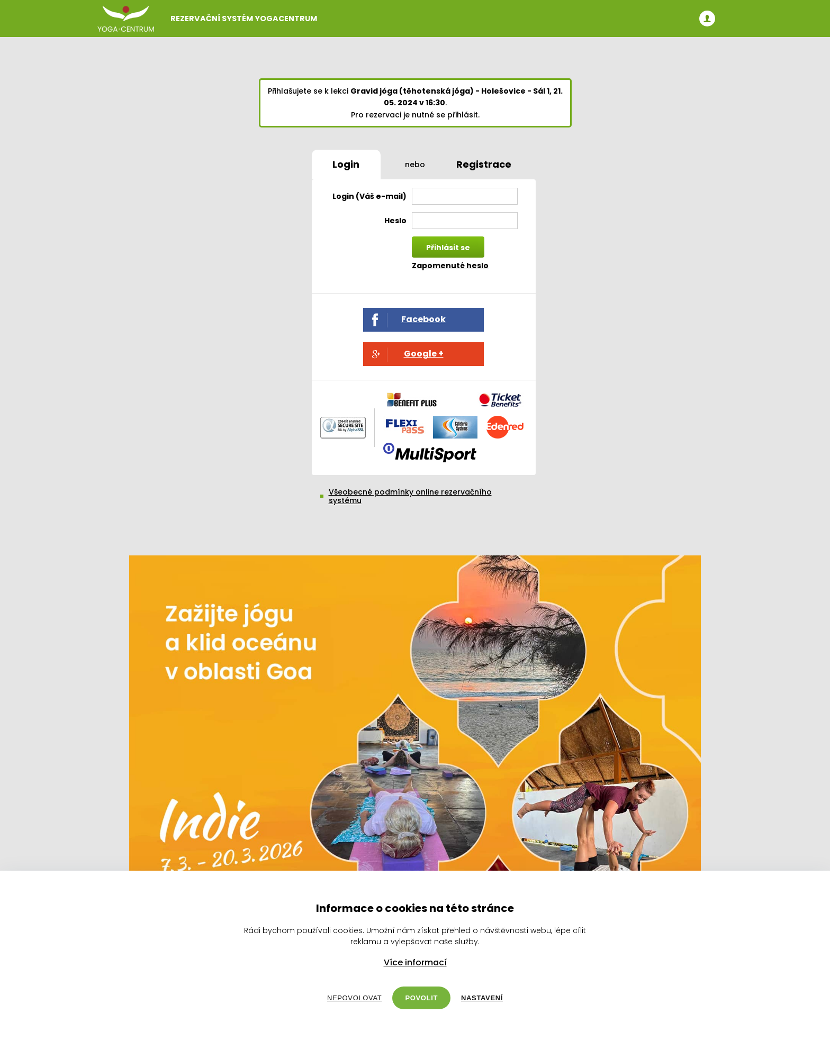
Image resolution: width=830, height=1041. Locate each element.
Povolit (421, 998)
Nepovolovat (354, 998)
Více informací (415, 962)
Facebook (423, 319)
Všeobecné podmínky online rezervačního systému (410, 496)
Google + (424, 354)
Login (345, 164)
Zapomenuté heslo (450, 265)
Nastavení (482, 998)
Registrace (483, 164)
